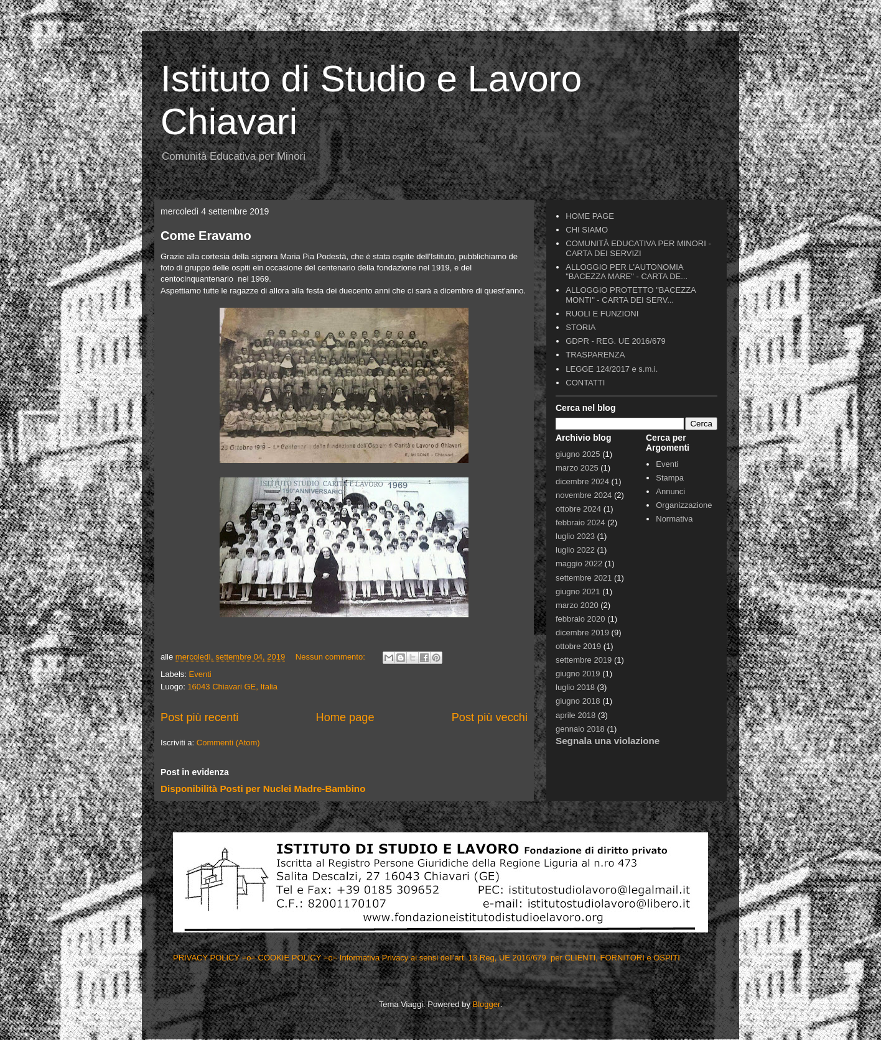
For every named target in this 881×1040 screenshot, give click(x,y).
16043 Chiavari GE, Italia (232, 686)
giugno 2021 (578, 591)
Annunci (670, 491)
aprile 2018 (575, 715)
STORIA (580, 327)
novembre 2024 (584, 495)
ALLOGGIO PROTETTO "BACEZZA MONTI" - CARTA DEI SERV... (631, 295)
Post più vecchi (490, 717)
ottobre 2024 (578, 508)
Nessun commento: (332, 656)
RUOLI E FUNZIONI (602, 313)
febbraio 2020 (580, 619)
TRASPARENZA (595, 354)
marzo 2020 (577, 605)
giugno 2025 (578, 454)
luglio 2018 (575, 687)
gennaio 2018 (580, 729)
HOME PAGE (590, 216)
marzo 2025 (577, 467)
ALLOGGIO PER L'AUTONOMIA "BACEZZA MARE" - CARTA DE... (627, 272)
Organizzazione (684, 505)
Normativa (674, 518)
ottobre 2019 (578, 646)
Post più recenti (199, 717)
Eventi (200, 674)
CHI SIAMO (587, 229)
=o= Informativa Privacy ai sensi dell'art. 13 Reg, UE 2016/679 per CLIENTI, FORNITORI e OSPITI (503, 957)
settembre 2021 (584, 577)
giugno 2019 (578, 673)
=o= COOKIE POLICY (283, 957)
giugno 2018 (578, 701)
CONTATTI (585, 382)
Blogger (486, 1004)
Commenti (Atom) (228, 742)
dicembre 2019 (582, 632)
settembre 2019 (584, 660)
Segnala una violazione (608, 740)
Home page (345, 717)
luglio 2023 (575, 536)
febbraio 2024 (580, 522)
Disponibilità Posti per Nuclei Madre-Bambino (263, 788)
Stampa (670, 477)
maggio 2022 (579, 563)
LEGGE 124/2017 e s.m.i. (612, 369)
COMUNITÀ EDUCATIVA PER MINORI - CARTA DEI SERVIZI (638, 248)
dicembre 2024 (582, 481)
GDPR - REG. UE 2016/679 (615, 341)
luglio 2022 (575, 550)
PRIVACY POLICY (207, 957)
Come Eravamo (206, 235)
